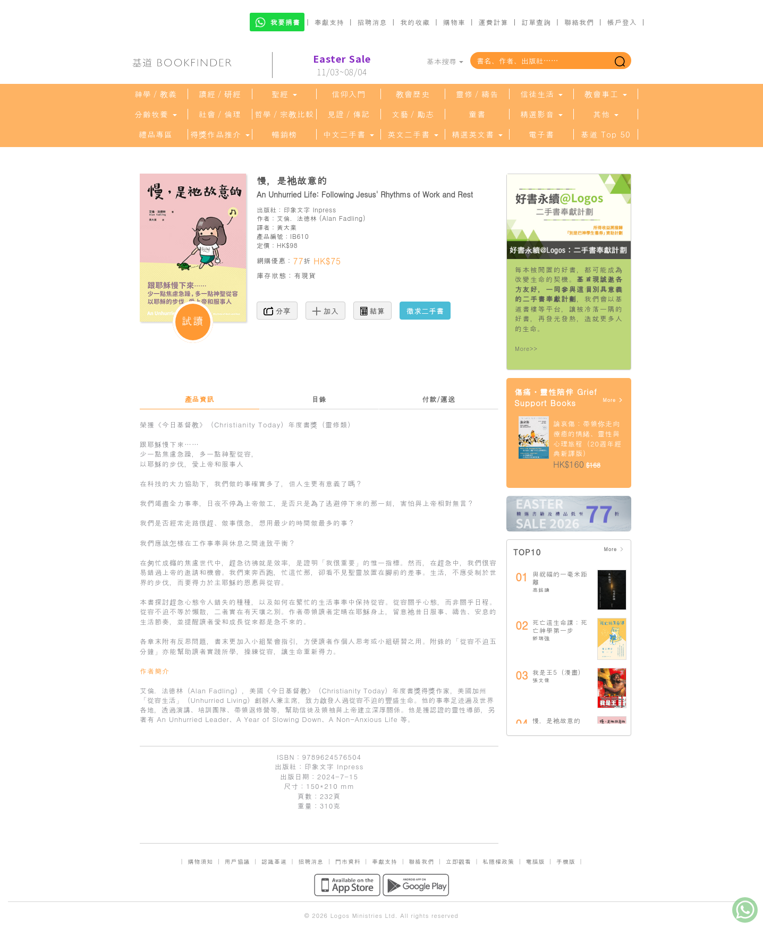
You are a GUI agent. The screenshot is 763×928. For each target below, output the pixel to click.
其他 (605, 114)
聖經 (284, 94)
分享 (277, 310)
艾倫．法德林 (297, 217)
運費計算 (493, 22)
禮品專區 (156, 134)
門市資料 (348, 861)
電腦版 (535, 861)
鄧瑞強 (541, 638)
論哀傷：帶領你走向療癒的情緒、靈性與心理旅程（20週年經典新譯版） (587, 438)
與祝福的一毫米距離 (560, 578)
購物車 (454, 22)
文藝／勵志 (413, 114)
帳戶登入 (622, 22)
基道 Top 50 (605, 134)
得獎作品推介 (220, 134)
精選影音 (541, 114)
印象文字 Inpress (309, 209)
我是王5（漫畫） (558, 671)
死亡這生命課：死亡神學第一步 (560, 626)
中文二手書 (348, 134)
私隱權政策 (498, 861)
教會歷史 (413, 94)
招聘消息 (372, 22)
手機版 (565, 861)
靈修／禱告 (477, 94)
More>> (526, 349)
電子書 (541, 134)
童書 (477, 114)
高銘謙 (541, 590)
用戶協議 (237, 861)
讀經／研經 (220, 94)
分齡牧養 (155, 114)
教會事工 (605, 94)
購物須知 (200, 861)
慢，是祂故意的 (556, 720)
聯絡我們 (579, 22)
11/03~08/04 (342, 65)
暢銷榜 (284, 134)
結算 (372, 310)
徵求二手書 (425, 310)
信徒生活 (541, 94)
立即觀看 (458, 861)
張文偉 (541, 680)
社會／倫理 (220, 114)
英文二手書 (412, 134)
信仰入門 (349, 94)
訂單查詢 (536, 22)
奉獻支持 (329, 22)
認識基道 (274, 861)
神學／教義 (155, 94)
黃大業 (287, 226)
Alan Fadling (342, 217)
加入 (325, 310)
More (613, 400)
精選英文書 (477, 134)
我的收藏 (415, 22)
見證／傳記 (348, 114)
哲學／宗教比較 (284, 114)
